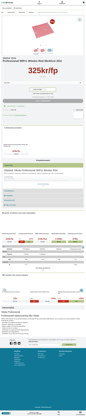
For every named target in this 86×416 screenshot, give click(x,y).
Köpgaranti (17, 361)
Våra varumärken (18, 355)
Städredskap (22, 12)
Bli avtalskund (41, 355)
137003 (13, 110)
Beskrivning (8, 165)
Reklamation (17, 359)
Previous (5, 290)
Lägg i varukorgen (43, 101)
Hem (2, 12)
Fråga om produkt (10, 205)
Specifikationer (9, 191)
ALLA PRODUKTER (80, 413)
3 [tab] (45, 45)
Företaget (16, 354)
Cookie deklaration (19, 363)
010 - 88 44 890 (37, 413)
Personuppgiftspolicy (19, 365)
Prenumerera (69, 344)
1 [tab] (40, 45)
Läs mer (16, 154)
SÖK (59, 413)
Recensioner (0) (9, 200)
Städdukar (31, 12)
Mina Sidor (41, 354)
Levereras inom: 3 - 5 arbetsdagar (15, 106)
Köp (59, 241)
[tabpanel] (43, 30)
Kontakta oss (41, 357)
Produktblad (8, 195)
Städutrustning (11, 12)
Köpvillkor (16, 357)
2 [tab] (43, 45)
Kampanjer (62, 354)
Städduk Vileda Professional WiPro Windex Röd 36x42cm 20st (52, 12)
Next (81, 290)
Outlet (60, 355)
